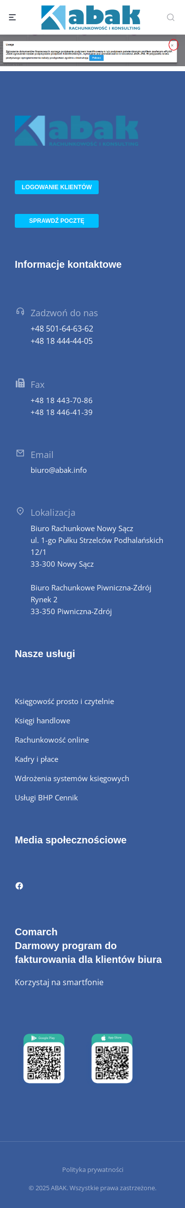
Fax (37, 384)
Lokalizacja (53, 512)
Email (42, 454)
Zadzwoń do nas (64, 313)
